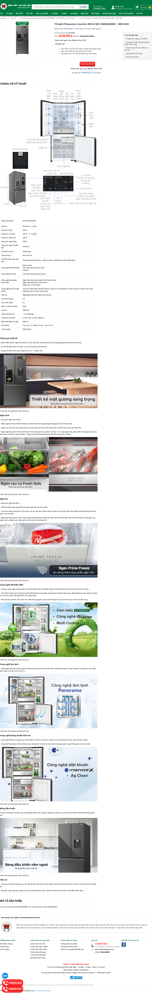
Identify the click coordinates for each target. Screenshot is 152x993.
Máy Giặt (19, 13)
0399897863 (86, 73)
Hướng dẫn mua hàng (69, 944)
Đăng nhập (119, 6)
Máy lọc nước (42, 13)
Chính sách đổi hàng (38, 952)
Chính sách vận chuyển (39, 947)
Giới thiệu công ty (6, 944)
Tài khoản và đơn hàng (123, 9)
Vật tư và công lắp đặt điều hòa (72, 949)
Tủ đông (54, 13)
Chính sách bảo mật (37, 944)
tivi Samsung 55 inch (44, 985)
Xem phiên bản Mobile (43, 991)
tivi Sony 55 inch (59, 985)
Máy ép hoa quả (109, 13)
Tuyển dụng (4, 947)
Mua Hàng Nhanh (87, 64)
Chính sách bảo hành (38, 955)
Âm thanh (95, 13)
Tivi (1, 13)
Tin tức (139, 13)
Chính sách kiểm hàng (38, 949)
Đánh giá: (95, 29)
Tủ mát (64, 13)
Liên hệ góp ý (5, 949)
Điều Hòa (84, 13)
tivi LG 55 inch (30, 985)
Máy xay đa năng (126, 13)
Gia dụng (74, 13)
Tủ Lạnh (9, 13)
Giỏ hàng (143, 7)
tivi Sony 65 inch (71, 985)
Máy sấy (29, 13)
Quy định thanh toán (37, 958)
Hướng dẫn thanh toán (69, 947)
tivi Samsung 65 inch (86, 985)
